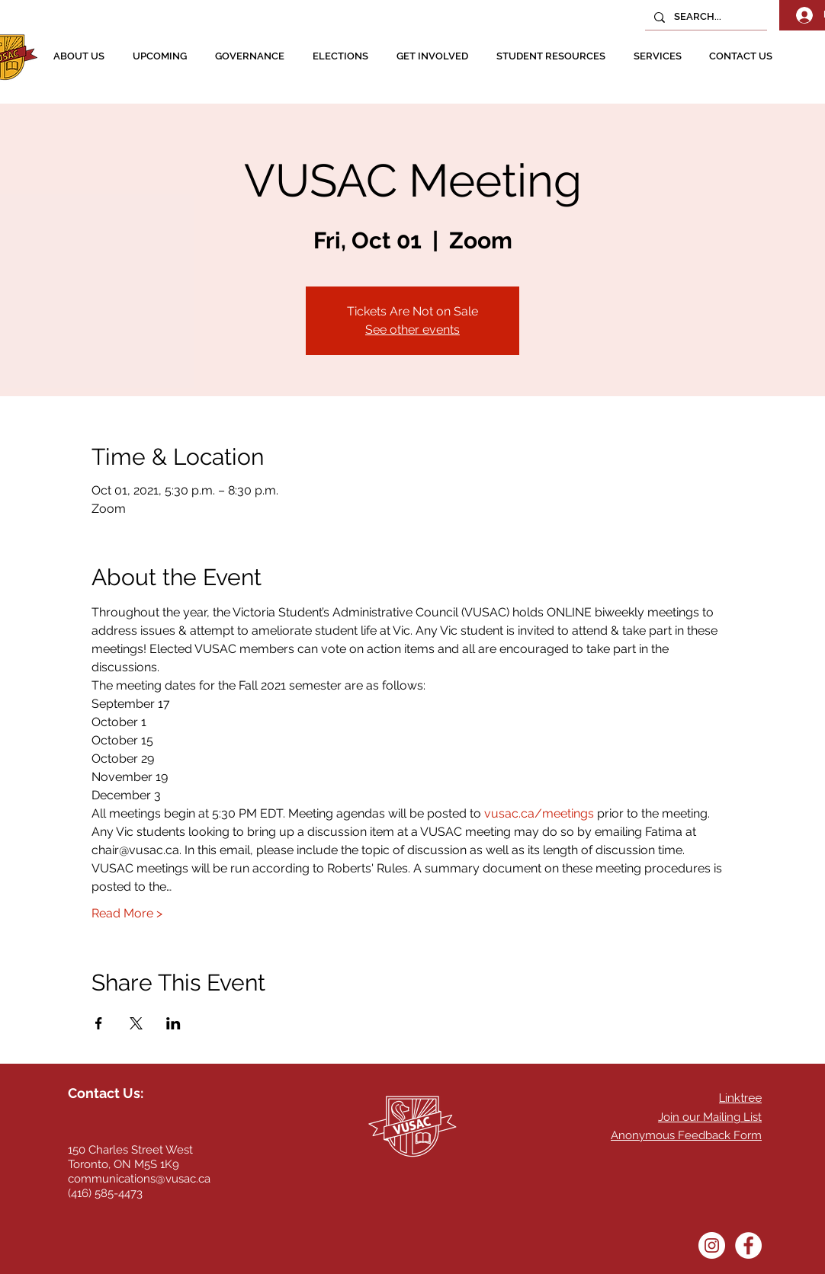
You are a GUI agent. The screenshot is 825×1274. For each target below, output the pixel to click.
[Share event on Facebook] (98, 1023)
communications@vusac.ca (139, 1179)
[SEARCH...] (704, 17)
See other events (412, 329)
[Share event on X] (136, 1023)
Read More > (126, 913)
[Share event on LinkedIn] (173, 1023)
